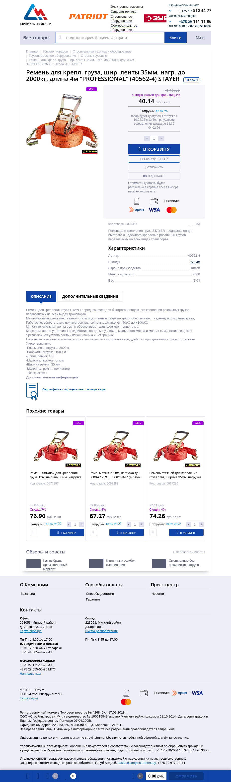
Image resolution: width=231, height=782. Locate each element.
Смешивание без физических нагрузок (184, 563)
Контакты (31, 610)
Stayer (195, 262)
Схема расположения (101, 631)
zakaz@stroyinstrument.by (137, 763)
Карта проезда (31, 631)
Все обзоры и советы (189, 552)
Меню (200, 38)
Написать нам (30, 673)
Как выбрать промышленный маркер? (55, 565)
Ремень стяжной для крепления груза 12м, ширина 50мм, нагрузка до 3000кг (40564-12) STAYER (55, 477)
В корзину (154, 149)
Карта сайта (29, 698)
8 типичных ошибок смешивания (120, 563)
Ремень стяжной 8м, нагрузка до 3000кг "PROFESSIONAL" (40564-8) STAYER (115, 477)
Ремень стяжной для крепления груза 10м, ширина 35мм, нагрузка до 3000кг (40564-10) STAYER (175, 477)
